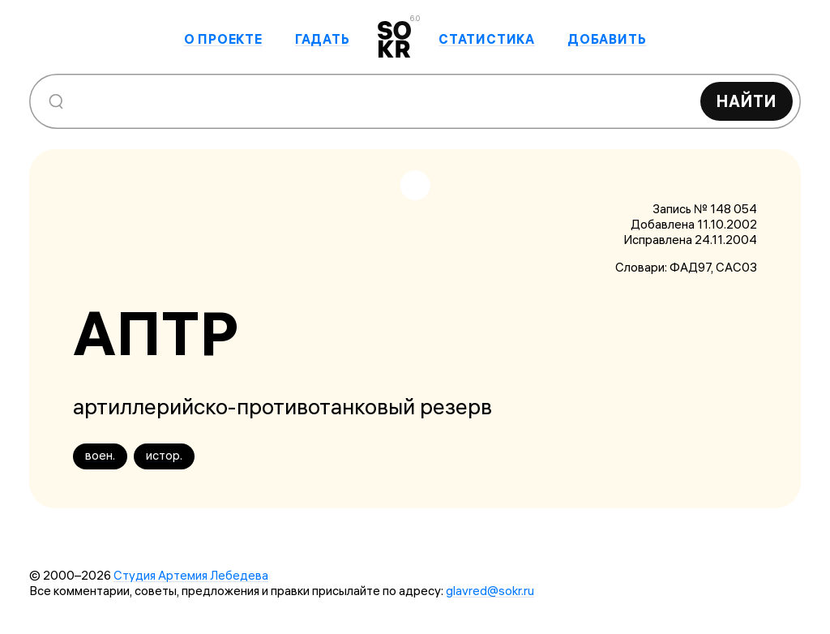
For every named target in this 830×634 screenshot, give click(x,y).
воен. (100, 455)
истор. (164, 455)
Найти (747, 101)
